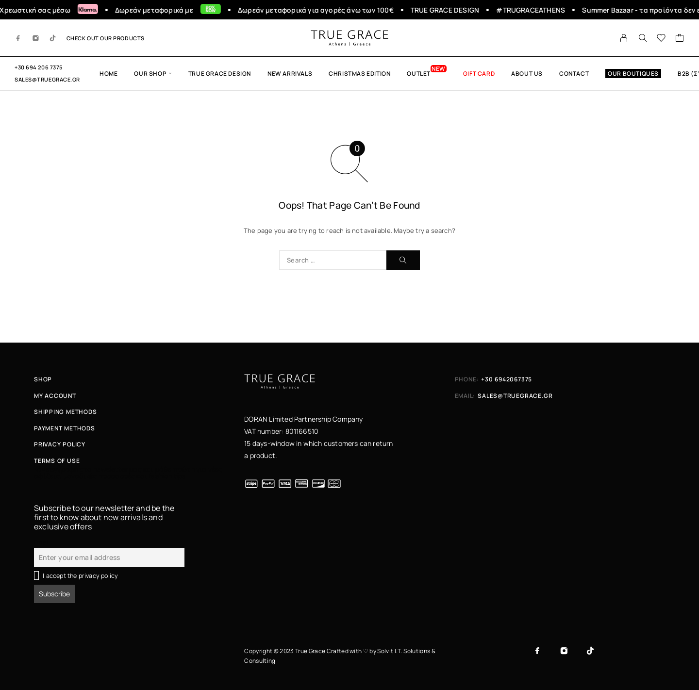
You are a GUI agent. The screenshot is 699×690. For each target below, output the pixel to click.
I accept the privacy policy (80, 576)
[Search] (642, 37)
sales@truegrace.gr (47, 79)
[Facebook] (18, 38)
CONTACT (574, 73)
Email (42, 542)
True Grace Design (219, 73)
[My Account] (624, 37)
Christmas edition (359, 73)
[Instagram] (36, 38)
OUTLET (419, 73)
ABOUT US (527, 73)
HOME (108, 73)
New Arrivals (289, 73)
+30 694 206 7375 (39, 67)
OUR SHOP (150, 73)
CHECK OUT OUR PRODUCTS (106, 38)
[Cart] (679, 39)
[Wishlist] (661, 39)
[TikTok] (53, 38)
